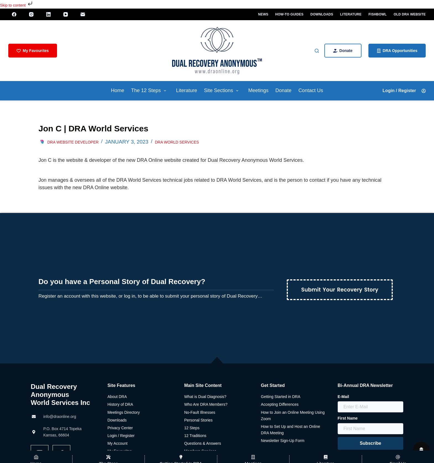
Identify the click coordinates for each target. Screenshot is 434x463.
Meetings (258, 90)
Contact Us (310, 90)
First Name (348, 418)
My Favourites (33, 50)
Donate (342, 50)
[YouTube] (66, 14)
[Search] (317, 51)
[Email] (83, 14)
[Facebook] (14, 14)
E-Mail (343, 396)
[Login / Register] (403, 90)
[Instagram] (31, 14)
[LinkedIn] (49, 14)
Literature (351, 14)
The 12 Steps (149, 90)
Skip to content (16, 5)
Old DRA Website (410, 14)
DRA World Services (177, 142)
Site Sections (222, 90)
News (263, 14)
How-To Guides (289, 14)
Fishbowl (377, 14)
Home (117, 90)
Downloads (322, 14)
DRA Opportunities (397, 50)
